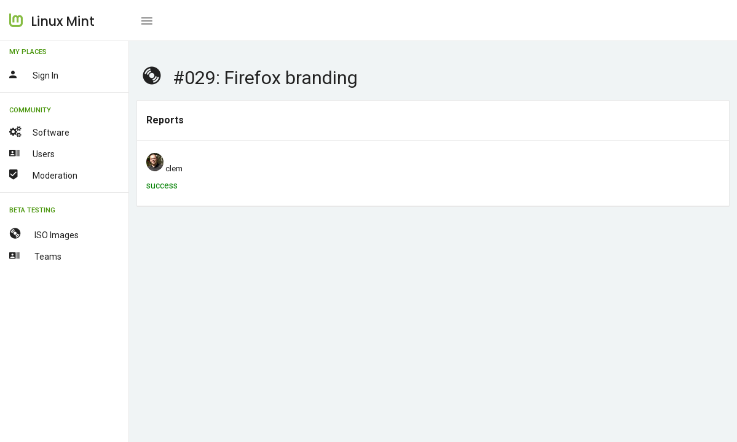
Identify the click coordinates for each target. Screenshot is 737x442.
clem (174, 168)
